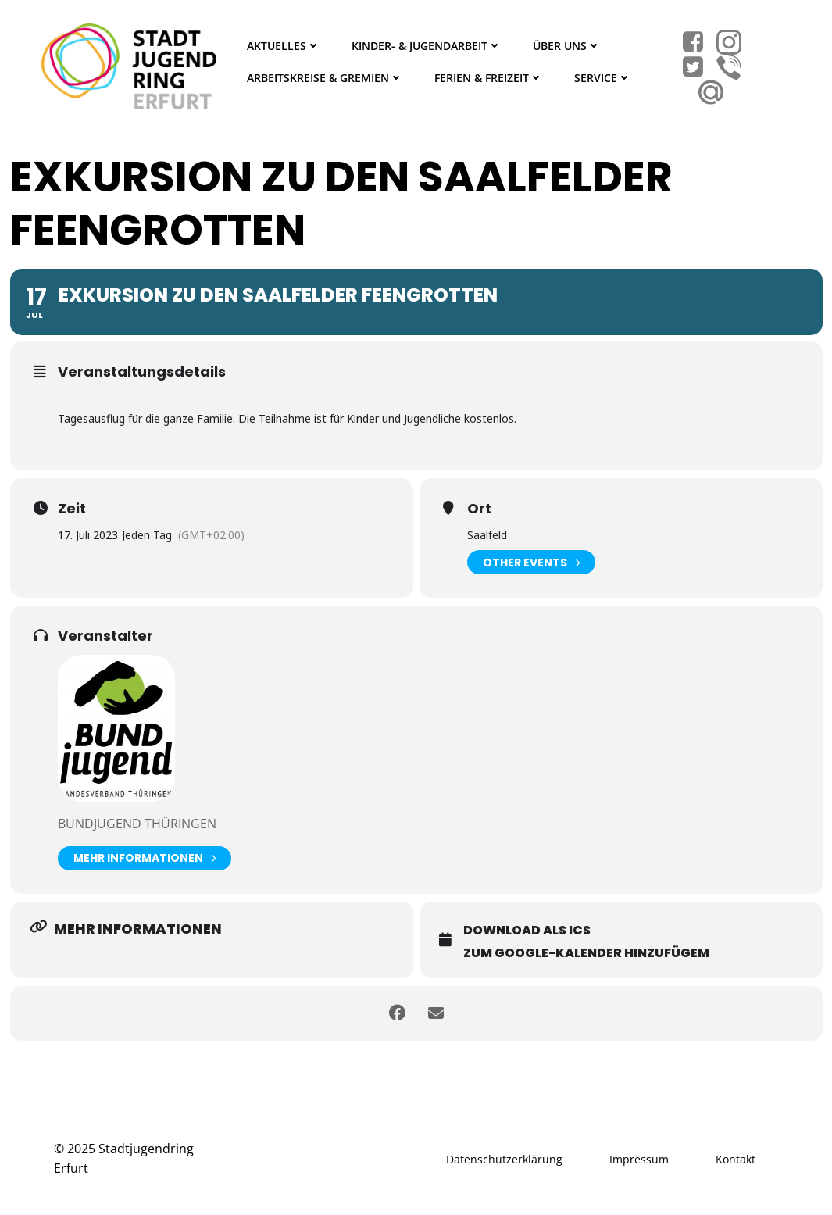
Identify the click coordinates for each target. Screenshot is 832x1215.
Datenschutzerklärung (504, 1159)
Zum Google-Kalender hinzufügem (586, 953)
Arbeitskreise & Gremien (325, 77)
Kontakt (735, 1159)
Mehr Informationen (144, 858)
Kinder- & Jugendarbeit (427, 45)
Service (602, 77)
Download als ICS (527, 930)
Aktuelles (283, 45)
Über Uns (567, 45)
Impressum (639, 1159)
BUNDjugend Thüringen (137, 823)
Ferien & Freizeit (488, 77)
